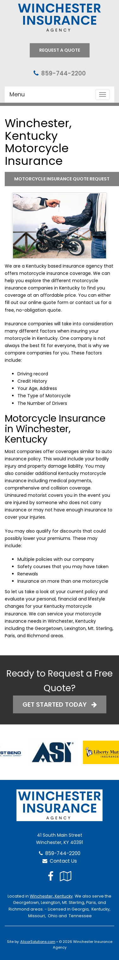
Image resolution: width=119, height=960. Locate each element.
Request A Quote (59, 50)
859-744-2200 (63, 73)
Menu (17, 94)
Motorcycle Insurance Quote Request (62, 179)
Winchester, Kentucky (51, 896)
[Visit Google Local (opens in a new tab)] (66, 876)
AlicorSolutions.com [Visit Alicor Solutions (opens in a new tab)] (37, 941)
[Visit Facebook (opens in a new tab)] (51, 876)
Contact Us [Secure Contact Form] (59, 861)
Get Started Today (59, 704)
